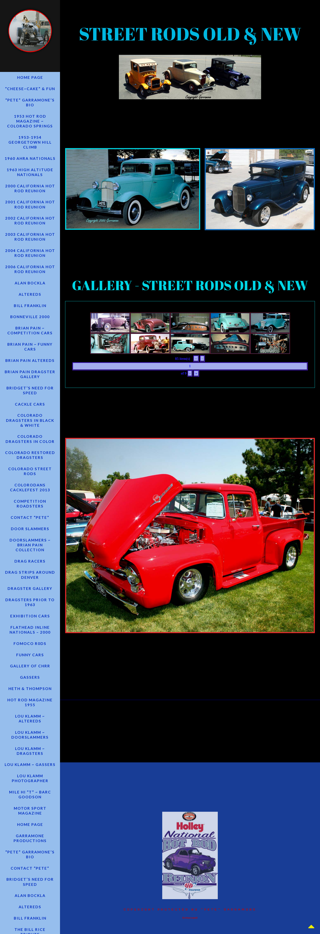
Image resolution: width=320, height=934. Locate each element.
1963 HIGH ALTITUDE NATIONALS (30, 175)
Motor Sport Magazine (30, 826)
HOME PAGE (30, 78)
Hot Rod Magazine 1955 (30, 716)
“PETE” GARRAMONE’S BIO (30, 104)
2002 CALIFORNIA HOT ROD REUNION (30, 224)
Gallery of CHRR (30, 678)
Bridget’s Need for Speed (30, 397)
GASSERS (30, 690)
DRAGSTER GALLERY (30, 599)
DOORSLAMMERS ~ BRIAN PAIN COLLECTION (30, 555)
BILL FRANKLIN (30, 311)
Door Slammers (30, 538)
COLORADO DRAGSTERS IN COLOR (30, 447)
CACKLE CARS (30, 411)
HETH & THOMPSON (30, 702)
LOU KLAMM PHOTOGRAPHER (30, 793)
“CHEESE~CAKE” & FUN (30, 90)
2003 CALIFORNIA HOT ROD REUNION (30, 241)
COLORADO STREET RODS (30, 480)
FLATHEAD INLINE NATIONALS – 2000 (30, 641)
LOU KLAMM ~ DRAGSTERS (30, 765)
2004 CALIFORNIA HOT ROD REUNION (30, 257)
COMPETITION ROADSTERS (30, 513)
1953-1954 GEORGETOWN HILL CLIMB (30, 144)
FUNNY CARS (30, 667)
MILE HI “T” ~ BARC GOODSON (30, 810)
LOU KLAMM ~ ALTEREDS (30, 732)
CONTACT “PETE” (30, 527)
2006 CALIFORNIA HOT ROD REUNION (30, 274)
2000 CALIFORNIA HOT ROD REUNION (30, 191)
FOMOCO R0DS (30, 655)
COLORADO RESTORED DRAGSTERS (30, 463)
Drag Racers (30, 571)
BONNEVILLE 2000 (30, 322)
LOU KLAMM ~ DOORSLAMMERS (30, 749)
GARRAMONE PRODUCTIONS (30, 854)
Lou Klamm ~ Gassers (30, 779)
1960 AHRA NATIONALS (30, 161)
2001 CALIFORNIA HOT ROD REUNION (30, 208)
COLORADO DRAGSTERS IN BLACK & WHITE (30, 428)
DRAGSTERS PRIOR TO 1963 (30, 613)
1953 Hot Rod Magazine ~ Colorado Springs (30, 123)
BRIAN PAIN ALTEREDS (30, 367)
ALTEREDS (30, 299)
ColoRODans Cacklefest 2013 (30, 496)
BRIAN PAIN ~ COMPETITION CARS (30, 336)
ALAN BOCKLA (30, 288)
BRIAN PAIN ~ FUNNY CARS (30, 353)
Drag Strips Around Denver (30, 585)
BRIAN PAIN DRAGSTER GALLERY (30, 381)
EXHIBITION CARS (30, 627)
